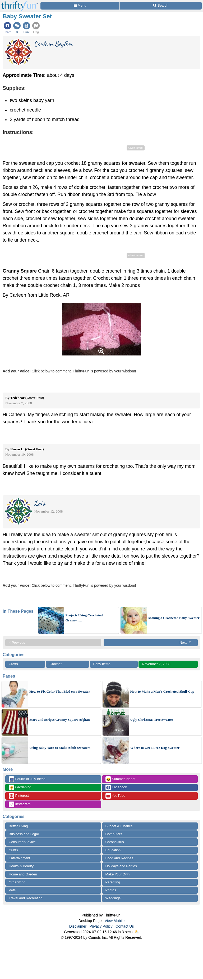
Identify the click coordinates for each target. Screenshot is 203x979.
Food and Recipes (119, 858)
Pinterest (19, 796)
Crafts (13, 664)
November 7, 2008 (156, 664)
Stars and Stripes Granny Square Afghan (59, 720)
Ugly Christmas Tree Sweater (151, 720)
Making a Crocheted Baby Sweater (174, 618)
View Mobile (114, 921)
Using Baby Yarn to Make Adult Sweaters (59, 748)
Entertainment (19, 858)
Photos (110, 890)
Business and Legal (24, 834)
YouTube (115, 796)
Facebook (116, 787)
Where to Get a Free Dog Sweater (155, 748)
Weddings (113, 898)
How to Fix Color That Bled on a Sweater (59, 691)
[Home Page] (19, 3)
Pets (12, 890)
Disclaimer (77, 926)
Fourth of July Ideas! (27, 779)
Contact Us (125, 926)
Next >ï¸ (186, 642)
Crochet (55, 664)
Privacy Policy (100, 926)
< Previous (17, 642)
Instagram (19, 804)
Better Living (18, 826)
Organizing (17, 882)
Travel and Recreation (25, 898)
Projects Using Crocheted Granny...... (84, 617)
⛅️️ (137, 932)
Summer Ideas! (120, 779)
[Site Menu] (79, 6)
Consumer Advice (22, 842)
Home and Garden (23, 874)
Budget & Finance (119, 826)
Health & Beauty (21, 866)
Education (113, 850)
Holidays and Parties (121, 866)
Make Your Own (117, 874)
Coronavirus (114, 842)
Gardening (20, 787)
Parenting (112, 882)
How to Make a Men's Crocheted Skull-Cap (162, 691)
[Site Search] (161, 6)
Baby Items (101, 664)
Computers (113, 834)
